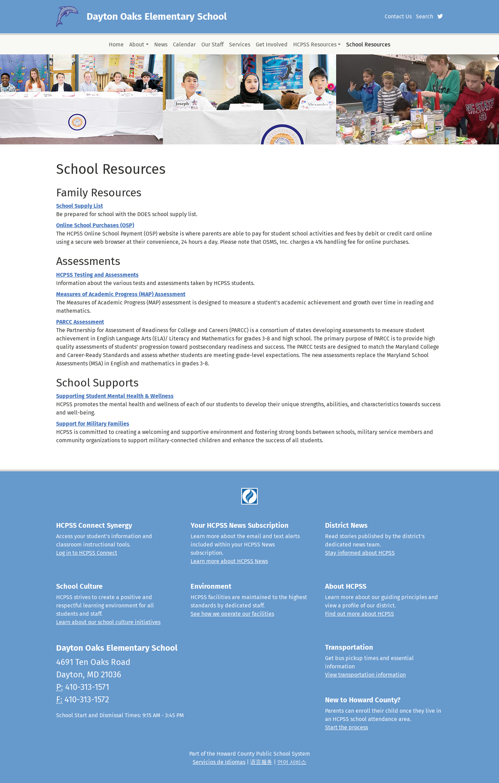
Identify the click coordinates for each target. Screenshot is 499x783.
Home (116, 44)
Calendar (184, 44)
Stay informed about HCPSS (360, 553)
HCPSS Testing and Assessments (97, 275)
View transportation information (365, 674)
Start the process (346, 727)
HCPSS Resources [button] (314, 44)
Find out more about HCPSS (359, 614)
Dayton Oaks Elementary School (157, 16)
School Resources (368, 44)
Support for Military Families (92, 423)
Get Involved (272, 44)
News (160, 44)
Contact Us (398, 16)
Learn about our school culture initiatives (108, 622)
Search (424, 16)
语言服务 (261, 762)
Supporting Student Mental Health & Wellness (115, 396)
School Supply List (79, 206)
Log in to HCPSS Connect (86, 553)
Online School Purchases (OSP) (95, 225)
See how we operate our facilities (232, 614)
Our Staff (212, 44)
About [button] (136, 44)
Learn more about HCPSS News (229, 561)
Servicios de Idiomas (219, 762)
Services (239, 44)
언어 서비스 (291, 762)
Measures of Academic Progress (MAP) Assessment (120, 294)
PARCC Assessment (80, 322)
